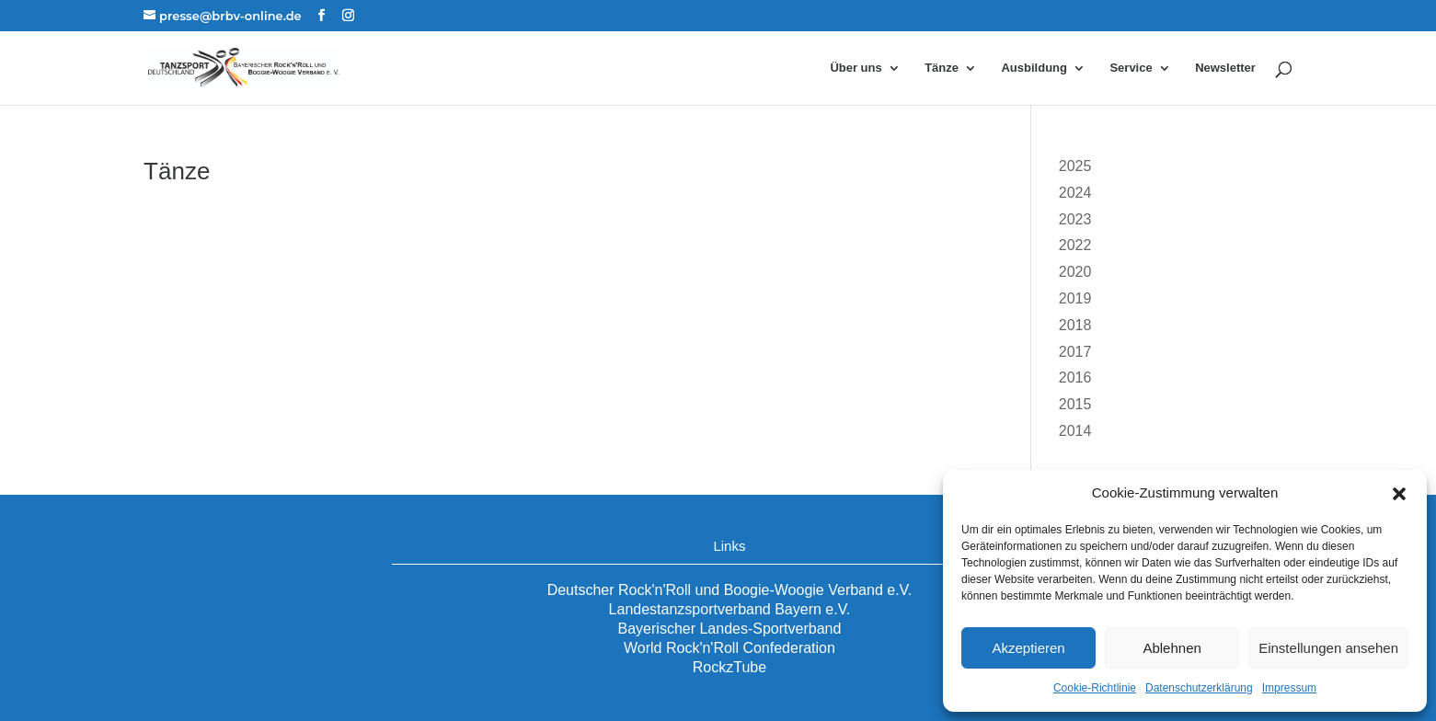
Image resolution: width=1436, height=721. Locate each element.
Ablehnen (1171, 648)
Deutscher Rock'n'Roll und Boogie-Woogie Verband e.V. (730, 590)
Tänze (942, 68)
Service (1130, 68)
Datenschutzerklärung (1199, 687)
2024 (1075, 192)
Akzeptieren (1028, 648)
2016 (1075, 377)
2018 (1075, 325)
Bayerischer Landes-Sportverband (730, 628)
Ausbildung (1034, 68)
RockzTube (729, 667)
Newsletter (1225, 68)
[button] (1399, 494)
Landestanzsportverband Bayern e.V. (730, 609)
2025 (1075, 166)
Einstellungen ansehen (1328, 648)
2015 (1075, 404)
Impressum (1289, 687)
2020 (1075, 272)
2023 (1075, 219)
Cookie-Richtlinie (1094, 687)
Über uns (855, 68)
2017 (1075, 352)
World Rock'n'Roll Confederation (729, 648)
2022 (1075, 245)
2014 (1075, 431)
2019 (1075, 298)
